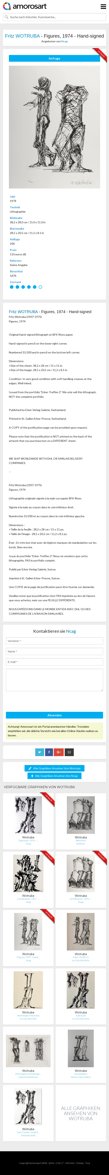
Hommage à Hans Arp (28, 1015)
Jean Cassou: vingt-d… (28, 1132)
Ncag (64, 41)
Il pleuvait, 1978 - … (28, 840)
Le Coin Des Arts (80, 960)
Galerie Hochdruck (28, 1077)
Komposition (80, 1073)
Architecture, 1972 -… (81, 898)
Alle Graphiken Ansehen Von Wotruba (54, 768)
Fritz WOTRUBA (22, 36)
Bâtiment (81, 840)
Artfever (80, 843)
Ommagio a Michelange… (28, 1073)
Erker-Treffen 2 (81, 957)
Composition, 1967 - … (28, 898)
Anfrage (54, 58)
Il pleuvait (81, 1015)
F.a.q (88, 1163)
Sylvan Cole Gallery (81, 1077)
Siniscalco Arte (28, 1135)
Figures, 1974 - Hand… (28, 957)
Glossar (80, 1163)
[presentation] (36, 702)
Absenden (54, 715)
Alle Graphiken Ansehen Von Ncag (54, 775)
